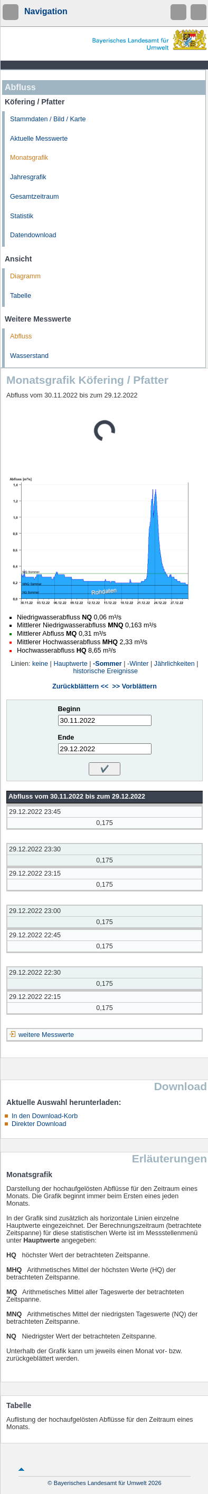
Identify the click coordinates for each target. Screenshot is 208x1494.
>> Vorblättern (134, 686)
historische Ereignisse (105, 671)
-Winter (138, 663)
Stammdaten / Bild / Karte (48, 119)
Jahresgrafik (28, 177)
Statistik (21, 216)
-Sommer (107, 663)
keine (40, 663)
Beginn (69, 709)
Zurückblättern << (80, 686)
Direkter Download (39, 1124)
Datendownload (33, 235)
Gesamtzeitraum (34, 196)
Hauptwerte (70, 663)
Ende (66, 737)
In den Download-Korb (45, 1116)
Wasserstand (29, 356)
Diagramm (25, 276)
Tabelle (20, 295)
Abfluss (21, 336)
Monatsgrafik (29, 157)
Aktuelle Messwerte (39, 138)
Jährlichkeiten (174, 663)
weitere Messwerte (46, 1035)
